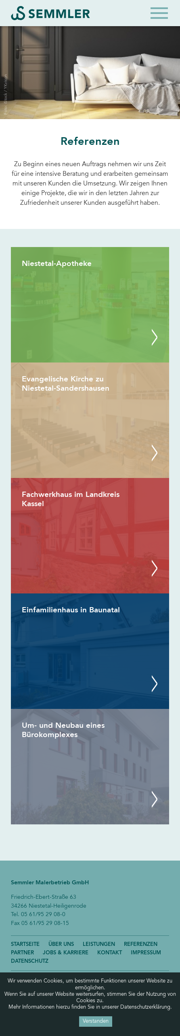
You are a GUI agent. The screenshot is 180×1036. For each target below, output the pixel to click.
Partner (22, 953)
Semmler (50, 13)
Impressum (146, 953)
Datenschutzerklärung (145, 1007)
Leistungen (99, 944)
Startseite (25, 944)
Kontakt (109, 953)
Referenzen (140, 944)
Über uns (61, 944)
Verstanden (96, 1021)
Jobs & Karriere (65, 953)
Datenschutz (29, 961)
